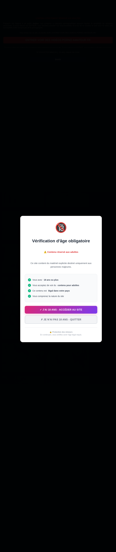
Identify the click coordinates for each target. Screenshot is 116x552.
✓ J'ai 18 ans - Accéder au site (61, 309)
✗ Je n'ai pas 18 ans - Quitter (61, 319)
